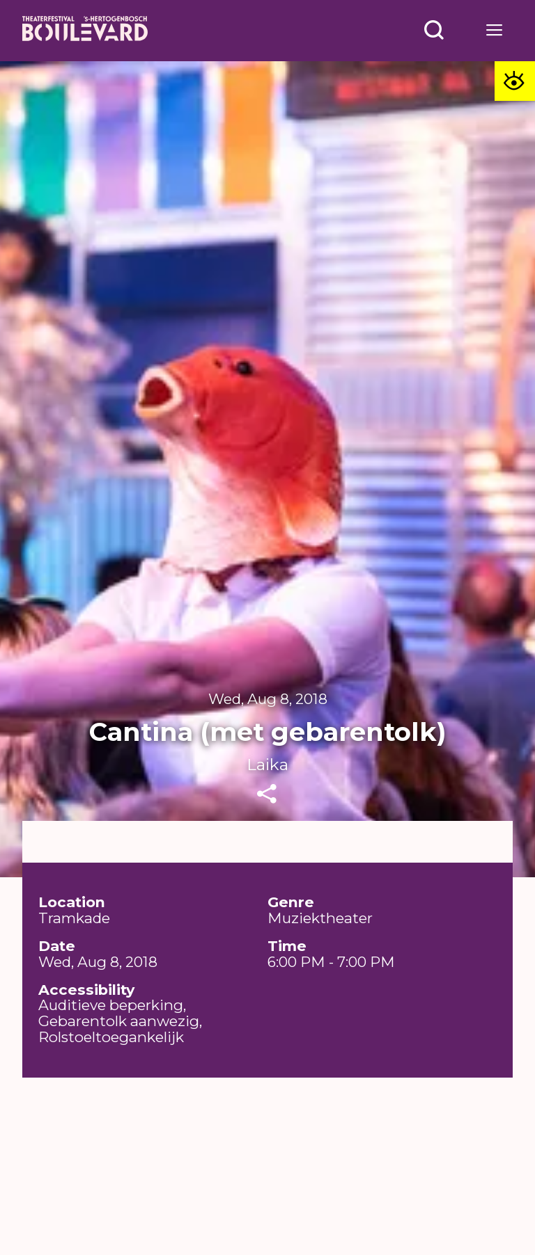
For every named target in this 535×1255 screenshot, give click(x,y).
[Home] (85, 30)
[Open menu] (434, 30)
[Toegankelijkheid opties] (515, 81)
